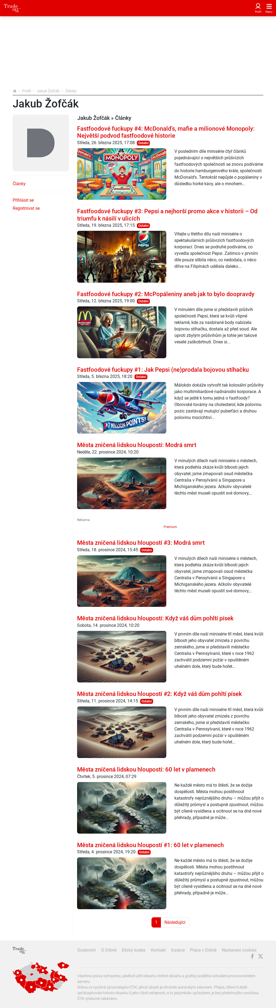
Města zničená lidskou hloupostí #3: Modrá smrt (141, 542)
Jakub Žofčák (48, 91)
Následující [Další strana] (174, 922)
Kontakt (158, 950)
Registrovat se (26, 208)
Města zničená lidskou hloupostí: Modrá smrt (136, 445)
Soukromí (86, 950)
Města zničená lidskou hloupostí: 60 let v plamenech (146, 769)
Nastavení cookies (239, 950)
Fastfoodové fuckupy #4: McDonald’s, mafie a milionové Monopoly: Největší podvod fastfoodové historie (166, 132)
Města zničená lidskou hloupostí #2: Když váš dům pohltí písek (159, 694)
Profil (26, 91)
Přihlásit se (23, 200)
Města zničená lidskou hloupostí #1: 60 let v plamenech (150, 845)
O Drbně (108, 950)
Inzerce (178, 950)
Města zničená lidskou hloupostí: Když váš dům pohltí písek (155, 618)
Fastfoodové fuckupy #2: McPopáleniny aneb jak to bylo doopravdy (165, 294)
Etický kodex (134, 950)
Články (19, 183)
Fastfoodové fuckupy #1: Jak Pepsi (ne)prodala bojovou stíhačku (163, 369)
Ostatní (143, 143)
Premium (170, 527)
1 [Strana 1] (156, 922)
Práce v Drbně (203, 950)
